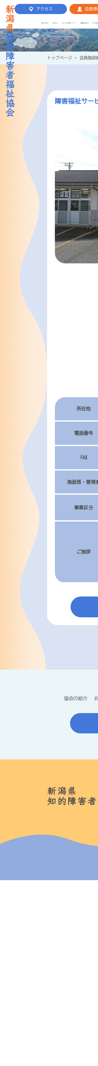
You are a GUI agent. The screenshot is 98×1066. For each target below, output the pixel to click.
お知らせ (55, 23)
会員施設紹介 (84, 23)
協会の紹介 (44, 23)
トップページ (59, 58)
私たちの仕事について (69, 23)
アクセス (44, 9)
